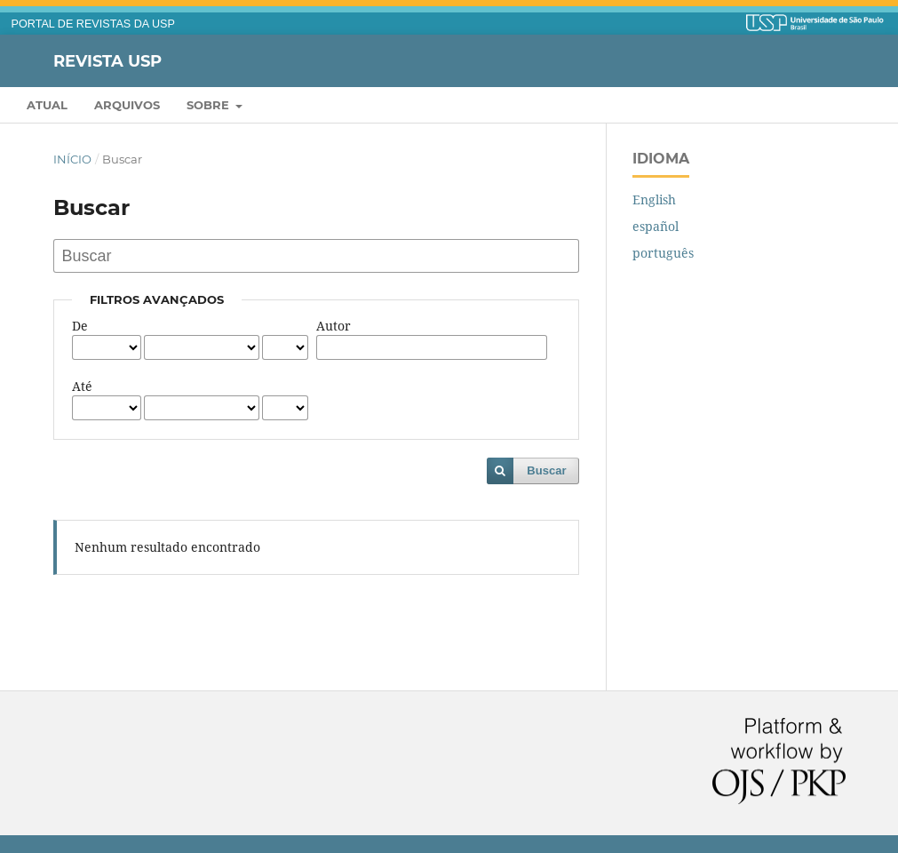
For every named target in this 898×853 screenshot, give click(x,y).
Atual (47, 105)
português (663, 252)
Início (72, 159)
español (655, 226)
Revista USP (107, 60)
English (654, 199)
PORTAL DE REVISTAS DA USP (93, 24)
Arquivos (127, 105)
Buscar (546, 470)
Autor (333, 325)
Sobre (210, 105)
